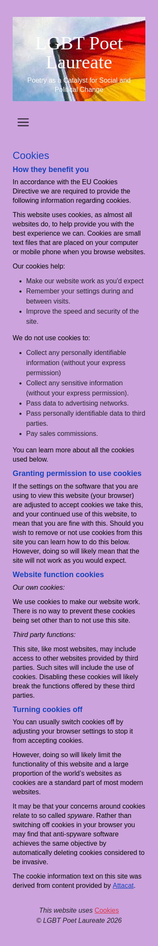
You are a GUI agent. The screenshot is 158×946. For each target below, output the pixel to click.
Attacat (123, 885)
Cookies (106, 910)
